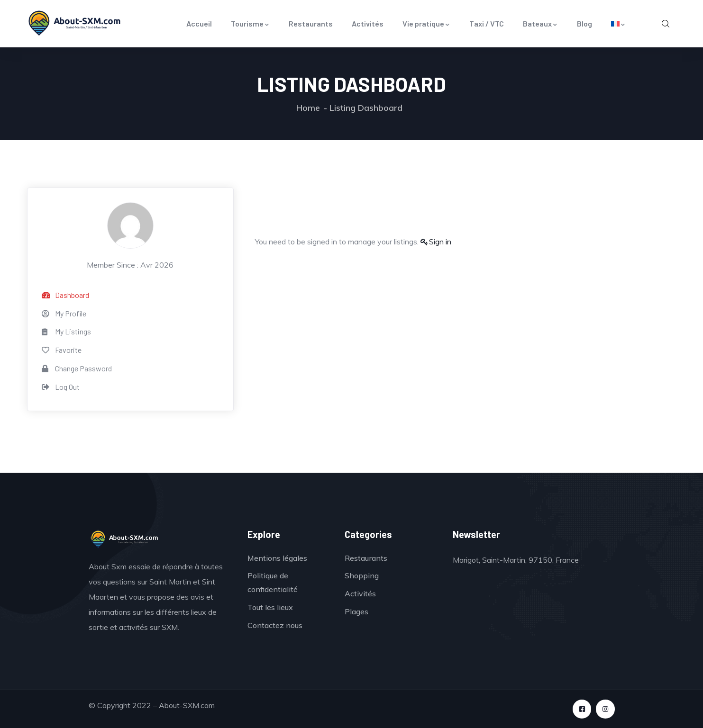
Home (308, 107)
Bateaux (540, 23)
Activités (367, 23)
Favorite (62, 349)
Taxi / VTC (486, 23)
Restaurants (311, 23)
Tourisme (250, 23)
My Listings (66, 331)
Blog (584, 23)
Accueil (199, 23)
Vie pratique (426, 23)
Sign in (440, 241)
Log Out (61, 386)
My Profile (64, 313)
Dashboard (65, 294)
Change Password (77, 368)
